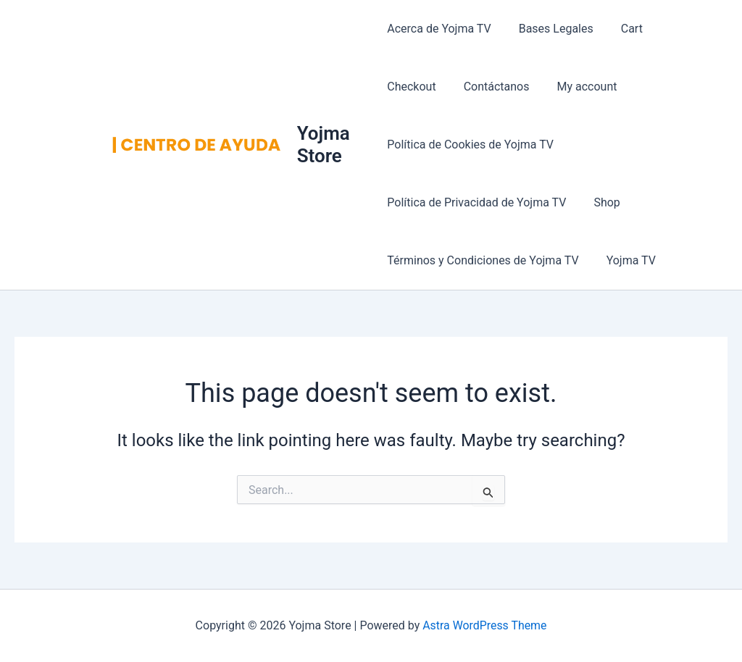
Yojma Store (325, 144)
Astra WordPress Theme (484, 625)
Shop (602, 202)
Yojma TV (626, 260)
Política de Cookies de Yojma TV (470, 144)
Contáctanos (420, 86)
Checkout (681, 28)
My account (506, 86)
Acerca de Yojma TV (439, 28)
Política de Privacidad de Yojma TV (476, 202)
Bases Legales (551, 28)
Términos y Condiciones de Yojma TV (482, 260)
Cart (623, 28)
